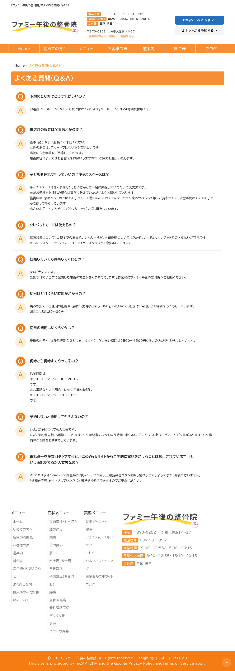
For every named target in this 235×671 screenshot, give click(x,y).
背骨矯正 (56, 568)
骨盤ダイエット (96, 521)
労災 (52, 623)
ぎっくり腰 (57, 615)
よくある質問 (22, 584)
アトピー (92, 553)
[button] (226, 662)
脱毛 (89, 529)
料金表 (18, 560)
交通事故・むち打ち (63, 521)
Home (19, 65)
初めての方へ (23, 529)
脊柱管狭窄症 (59, 607)
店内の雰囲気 (23, 537)
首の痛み (56, 545)
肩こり (54, 553)
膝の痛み (56, 529)
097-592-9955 (199, 20)
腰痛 (52, 592)
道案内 (18, 553)
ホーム (17, 521)
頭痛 (52, 537)
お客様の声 (21, 545)
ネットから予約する (199, 30)
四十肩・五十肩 (60, 560)
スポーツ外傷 (59, 631)
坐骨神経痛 (57, 600)
